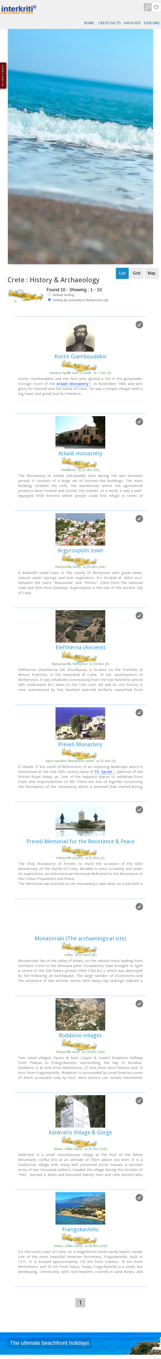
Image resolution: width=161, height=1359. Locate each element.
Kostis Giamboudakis (80, 259)
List (122, 176)
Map (152, 176)
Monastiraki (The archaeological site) (80, 841)
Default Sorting (61, 198)
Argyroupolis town (80, 453)
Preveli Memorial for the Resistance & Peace (80, 744)
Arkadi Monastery (72, 287)
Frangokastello (80, 1132)
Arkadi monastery (80, 356)
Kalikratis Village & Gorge (80, 1035)
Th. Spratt (103, 675)
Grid (136, 176)
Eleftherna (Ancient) (80, 550)
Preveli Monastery (80, 647)
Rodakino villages (80, 938)
